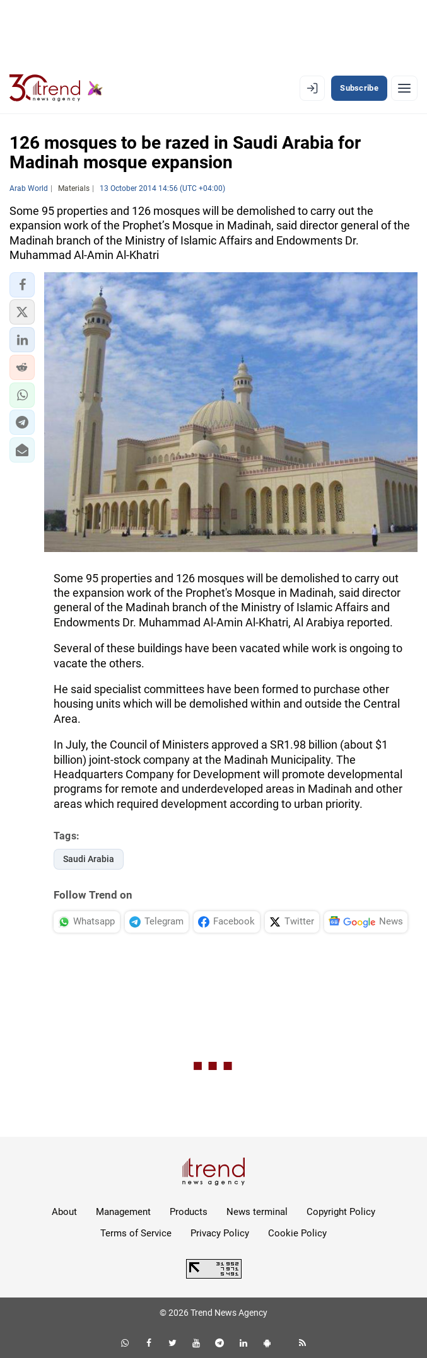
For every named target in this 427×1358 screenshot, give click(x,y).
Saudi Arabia (88, 859)
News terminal (257, 1211)
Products (189, 1211)
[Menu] (404, 88)
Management (123, 1211)
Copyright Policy (341, 1211)
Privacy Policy (219, 1233)
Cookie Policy (297, 1233)
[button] (22, 285)
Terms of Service (136, 1233)
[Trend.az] (56, 88)
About (64, 1211)
